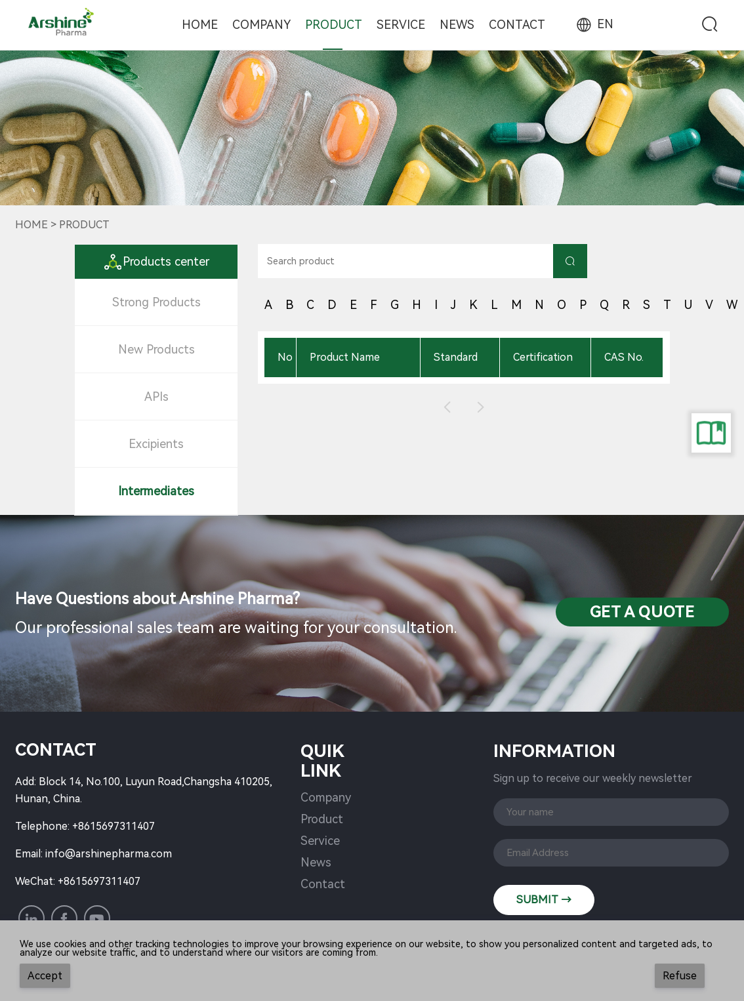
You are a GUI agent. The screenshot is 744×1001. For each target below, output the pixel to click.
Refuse (680, 976)
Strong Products (156, 302)
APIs (156, 396)
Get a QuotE (642, 612)
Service (401, 24)
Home (200, 24)
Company (261, 24)
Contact (517, 24)
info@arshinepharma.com (108, 854)
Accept (45, 976)
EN (593, 24)
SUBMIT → (543, 899)
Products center (156, 261)
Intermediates (156, 491)
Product (333, 24)
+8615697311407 (113, 826)
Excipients (156, 444)
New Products (156, 349)
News (457, 24)
